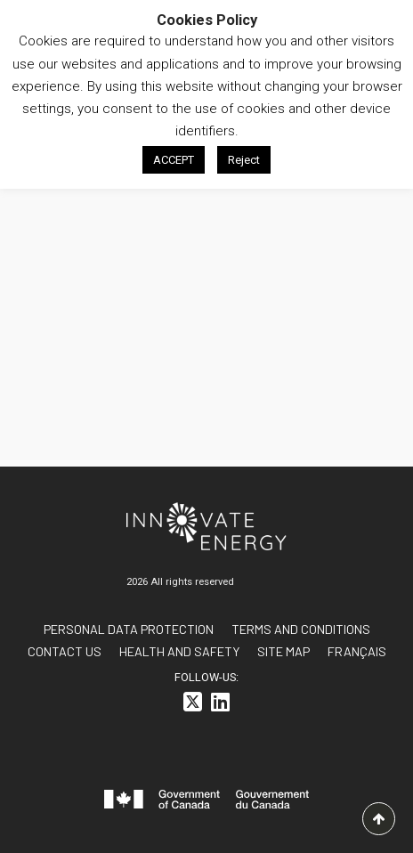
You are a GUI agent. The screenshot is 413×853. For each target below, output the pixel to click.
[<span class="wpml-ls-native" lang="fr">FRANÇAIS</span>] (357, 651)
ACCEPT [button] (173, 160)
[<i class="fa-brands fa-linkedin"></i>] (220, 704)
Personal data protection (129, 629)
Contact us (64, 651)
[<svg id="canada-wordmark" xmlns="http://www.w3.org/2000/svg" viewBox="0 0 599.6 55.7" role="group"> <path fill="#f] (206, 803)
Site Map (283, 651)
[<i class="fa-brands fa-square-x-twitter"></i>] (192, 704)
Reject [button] (244, 160)
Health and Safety (179, 651)
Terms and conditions (300, 629)
